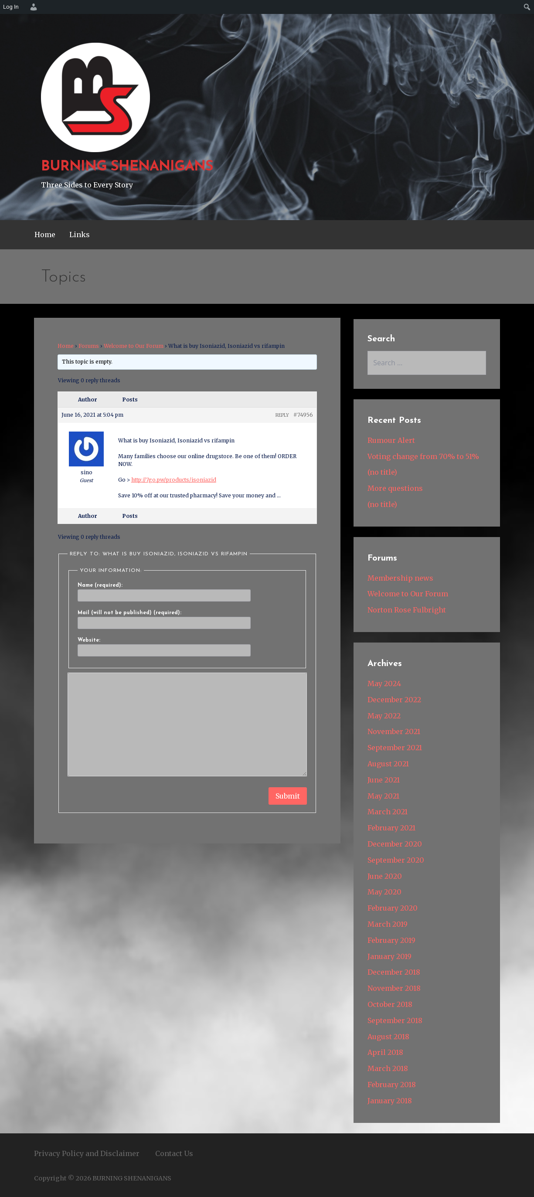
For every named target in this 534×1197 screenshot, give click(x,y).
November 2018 (394, 988)
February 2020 (392, 908)
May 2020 (384, 892)
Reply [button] (282, 415)
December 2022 (394, 699)
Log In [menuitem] (11, 6)
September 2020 (395, 860)
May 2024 (384, 683)
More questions (395, 488)
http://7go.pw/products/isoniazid (173, 479)
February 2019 (391, 940)
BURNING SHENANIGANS (127, 167)
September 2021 (394, 747)
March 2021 (387, 811)
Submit (288, 796)
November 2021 (393, 731)
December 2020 (394, 844)
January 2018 (389, 1100)
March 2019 (387, 924)
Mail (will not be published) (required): (129, 613)
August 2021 (388, 763)
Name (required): (100, 585)
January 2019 (389, 956)
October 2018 (389, 1004)
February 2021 (391, 827)
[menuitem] (32, 7)
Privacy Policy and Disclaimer (86, 1153)
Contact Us (174, 1153)
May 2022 (384, 715)
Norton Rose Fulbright (406, 609)
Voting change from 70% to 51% (423, 456)
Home (44, 234)
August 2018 (388, 1036)
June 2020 (384, 876)
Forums (88, 346)
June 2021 (383, 779)
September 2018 (394, 1020)
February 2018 (391, 1084)
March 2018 (387, 1068)
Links (79, 234)
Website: (89, 640)
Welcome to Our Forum (133, 346)
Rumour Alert (391, 440)
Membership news (400, 578)
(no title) (382, 472)
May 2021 (383, 796)
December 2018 (393, 972)
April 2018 (385, 1052)
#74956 (303, 414)
